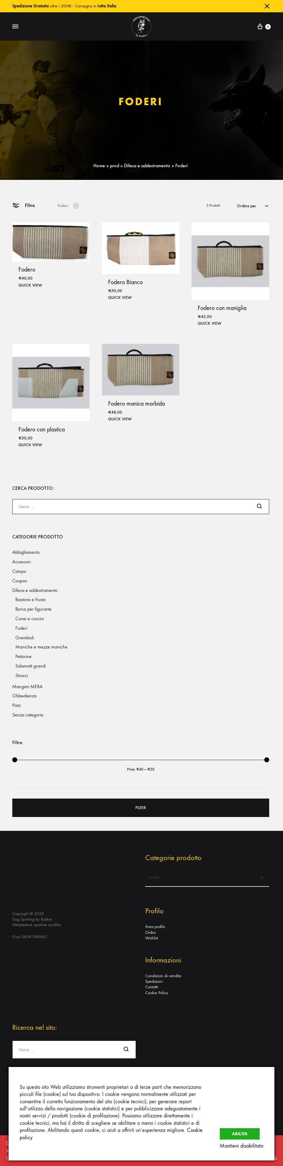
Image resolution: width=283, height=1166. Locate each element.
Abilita (239, 1132)
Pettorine (23, 656)
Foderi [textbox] (204, 877)
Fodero (26, 269)
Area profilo (155, 926)
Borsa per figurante (33, 609)
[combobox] (253, 206)
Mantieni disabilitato (241, 1146)
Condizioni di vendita (163, 975)
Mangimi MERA (27, 686)
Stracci (21, 675)
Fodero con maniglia (222, 307)
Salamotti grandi (30, 666)
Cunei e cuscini (29, 618)
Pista (16, 705)
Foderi (68, 205)
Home (99, 166)
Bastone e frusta (30, 599)
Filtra (23, 205)
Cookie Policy (156, 992)
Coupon (19, 581)
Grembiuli (24, 638)
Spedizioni (154, 981)
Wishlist (151, 938)
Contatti (151, 987)
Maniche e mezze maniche (41, 647)
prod (114, 166)
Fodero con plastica (41, 429)
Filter (140, 807)
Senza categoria (27, 715)
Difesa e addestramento (147, 166)
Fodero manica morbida (136, 403)
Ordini (150, 932)
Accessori (21, 562)
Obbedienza (24, 696)
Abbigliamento (26, 552)
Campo (19, 571)
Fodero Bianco (125, 282)
